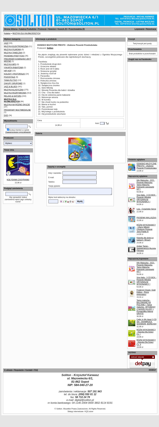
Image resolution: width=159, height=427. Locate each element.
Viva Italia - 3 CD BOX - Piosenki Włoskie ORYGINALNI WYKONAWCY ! (146, 198)
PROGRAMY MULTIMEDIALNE (17, 110)
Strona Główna (11, 29)
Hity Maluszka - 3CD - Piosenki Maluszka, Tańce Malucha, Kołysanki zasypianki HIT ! (146, 184)
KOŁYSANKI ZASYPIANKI (18, 180)
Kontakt (29, 370)
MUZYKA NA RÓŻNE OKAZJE (17, 105)
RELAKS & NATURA (12, 96)
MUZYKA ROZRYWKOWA (15, 93)
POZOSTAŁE (9, 77)
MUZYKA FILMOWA (12, 49)
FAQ (36, 370)
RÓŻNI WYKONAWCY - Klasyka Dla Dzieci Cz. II (146, 342)
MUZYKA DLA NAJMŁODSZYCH (26, 33)
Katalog (7, 33)
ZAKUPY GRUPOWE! (13, 83)
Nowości (52, 29)
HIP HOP (8, 71)
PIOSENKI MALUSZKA (146, 218)
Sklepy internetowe (75, 411)
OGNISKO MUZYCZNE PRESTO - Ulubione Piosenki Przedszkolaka (147, 166)
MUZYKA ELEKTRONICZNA (16, 46)
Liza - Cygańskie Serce (146, 209)
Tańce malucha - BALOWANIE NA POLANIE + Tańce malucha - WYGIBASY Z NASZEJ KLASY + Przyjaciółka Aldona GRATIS (146, 307)
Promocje (42, 29)
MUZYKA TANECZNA (13, 53)
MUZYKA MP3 (10, 64)
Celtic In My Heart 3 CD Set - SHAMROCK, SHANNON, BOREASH (146, 321)
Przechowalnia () (77, 29)
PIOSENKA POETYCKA (14, 56)
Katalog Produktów (27, 29)
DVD (6, 115)
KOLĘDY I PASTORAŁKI (14, 74)
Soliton (50, 48)
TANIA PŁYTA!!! (10, 80)
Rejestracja (151, 29)
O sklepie (8, 370)
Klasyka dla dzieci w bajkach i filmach (145, 239)
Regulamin (19, 370)
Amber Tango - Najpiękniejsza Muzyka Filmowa (146, 248)
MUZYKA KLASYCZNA (13, 90)
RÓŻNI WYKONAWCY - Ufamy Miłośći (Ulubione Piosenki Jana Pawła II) (146, 228)
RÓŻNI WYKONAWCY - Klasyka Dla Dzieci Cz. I (146, 332)
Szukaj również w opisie (19, 130)
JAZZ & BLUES (10, 86)
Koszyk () (62, 29)
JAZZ (6, 43)
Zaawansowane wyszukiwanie (18, 132)
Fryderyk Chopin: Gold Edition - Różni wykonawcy (146, 292)
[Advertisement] (38, 4)
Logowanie (139, 29)
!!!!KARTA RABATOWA (13, 67)
